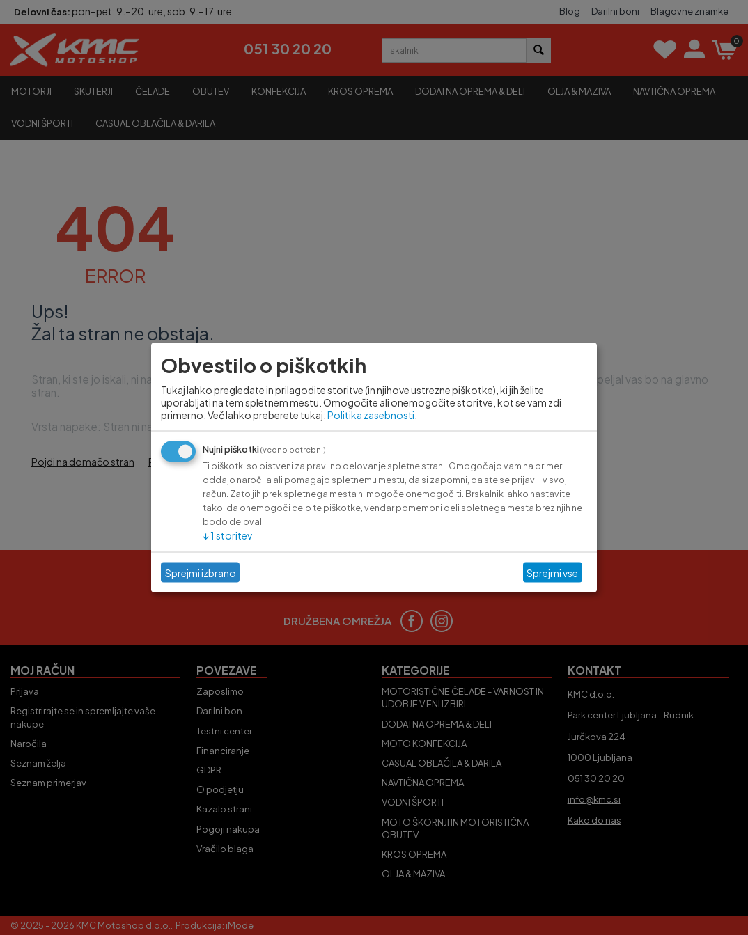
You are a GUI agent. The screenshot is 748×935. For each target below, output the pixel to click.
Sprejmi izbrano (200, 572)
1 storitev (227, 535)
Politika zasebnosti (370, 415)
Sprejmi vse (552, 572)
